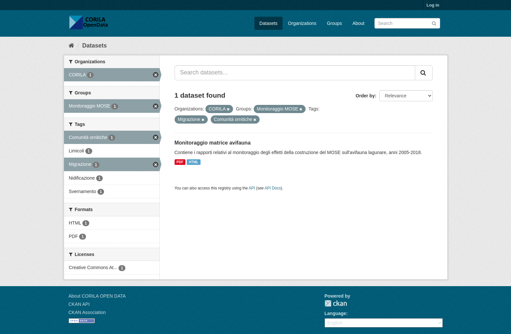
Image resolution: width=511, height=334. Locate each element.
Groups (334, 23)
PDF (180, 162)
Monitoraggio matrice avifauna (213, 143)
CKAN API (79, 304)
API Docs (273, 188)
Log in (433, 5)
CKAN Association (87, 312)
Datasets (268, 23)
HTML (193, 162)
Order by (365, 95)
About (358, 23)
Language (335, 313)
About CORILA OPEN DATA (97, 296)
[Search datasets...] (295, 72)
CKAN (336, 303)
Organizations (302, 23)
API (252, 188)
